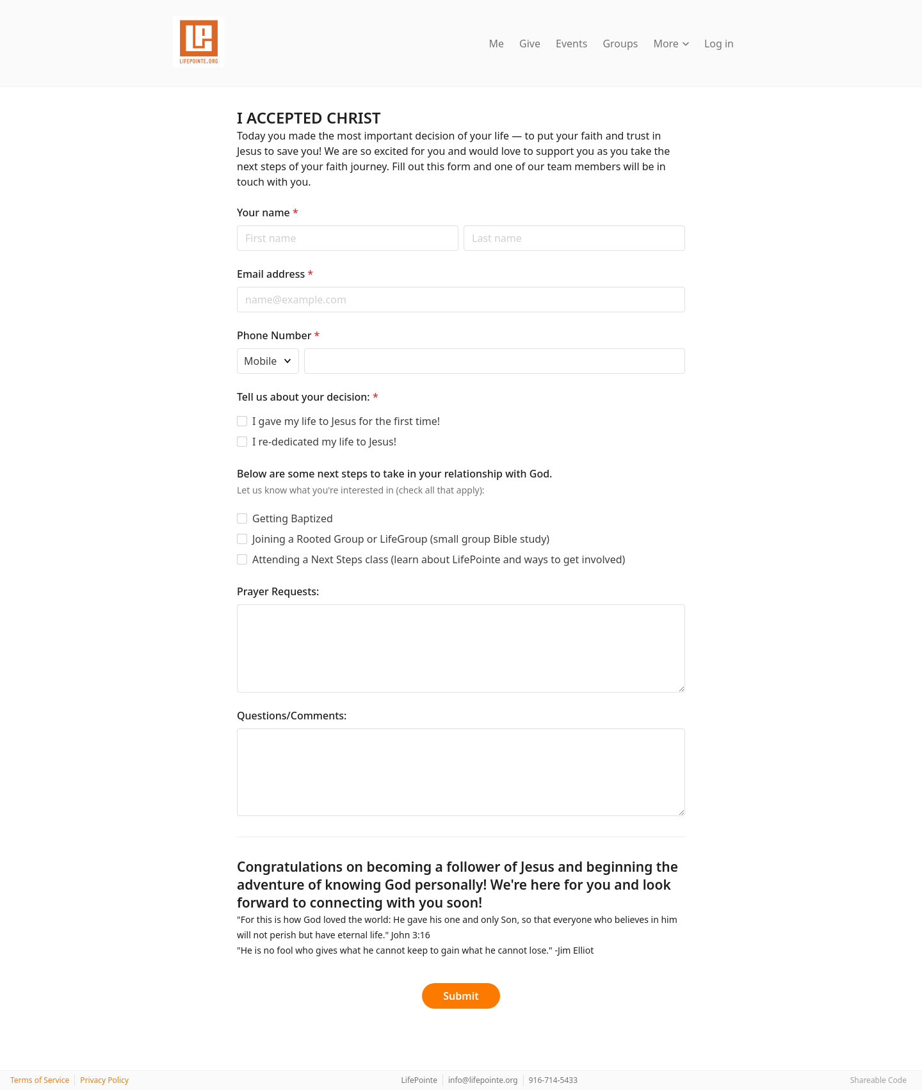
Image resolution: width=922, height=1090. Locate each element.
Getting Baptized (292, 518)
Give (529, 43)
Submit (460, 996)
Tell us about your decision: (307, 397)
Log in (719, 43)
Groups (620, 43)
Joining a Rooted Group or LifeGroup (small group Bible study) (400, 539)
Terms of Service (39, 1080)
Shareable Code (878, 1080)
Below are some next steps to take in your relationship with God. (394, 474)
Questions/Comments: (291, 716)
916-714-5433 (553, 1080)
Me (497, 43)
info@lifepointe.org (483, 1080)
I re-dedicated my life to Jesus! (324, 441)
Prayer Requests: (278, 591)
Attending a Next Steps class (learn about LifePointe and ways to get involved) (438, 559)
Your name (267, 212)
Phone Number (278, 335)
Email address (275, 274)
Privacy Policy (104, 1080)
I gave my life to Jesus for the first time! (346, 421)
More (671, 43)
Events (571, 43)
